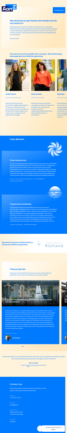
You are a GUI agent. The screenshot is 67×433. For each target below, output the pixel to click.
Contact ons (59, 10)
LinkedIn (12, 421)
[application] (51, 429)
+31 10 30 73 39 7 (15, 398)
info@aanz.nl (14, 405)
